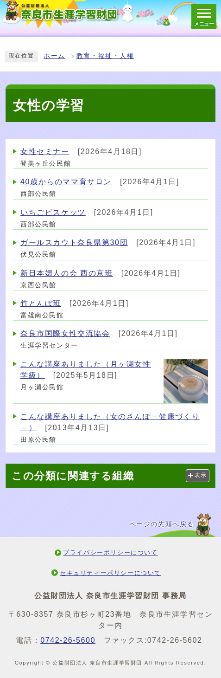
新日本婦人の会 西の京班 (66, 273)
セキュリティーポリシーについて (110, 572)
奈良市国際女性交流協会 (65, 333)
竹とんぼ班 (40, 303)
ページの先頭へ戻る (161, 524)
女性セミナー (44, 151)
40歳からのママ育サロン (66, 182)
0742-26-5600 (67, 640)
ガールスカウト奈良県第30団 (74, 242)
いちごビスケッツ (53, 212)
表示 (201, 475)
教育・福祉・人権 (105, 55)
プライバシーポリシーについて (110, 552)
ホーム (54, 55)
